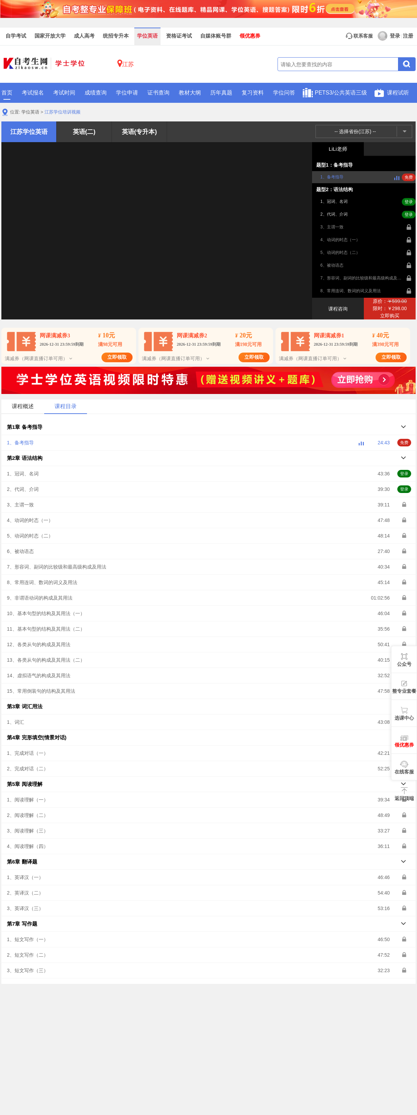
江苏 (125, 63)
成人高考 (84, 36)
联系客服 (359, 35)
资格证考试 (179, 36)
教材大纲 (190, 93)
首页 (6, 95)
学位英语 (147, 36)
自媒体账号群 (215, 36)
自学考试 (16, 36)
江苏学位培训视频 (62, 112)
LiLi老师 (338, 149)
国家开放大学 (50, 36)
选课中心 (404, 718)
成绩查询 (96, 93)
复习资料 (253, 93)
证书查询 (158, 93)
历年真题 (221, 93)
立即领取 (117, 357)
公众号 (404, 664)
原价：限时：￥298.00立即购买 (390, 308)
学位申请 (127, 93)
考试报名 (33, 93)
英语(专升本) (139, 131)
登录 (389, 36)
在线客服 (404, 771)
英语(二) (84, 131)
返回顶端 (404, 798)
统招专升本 (116, 36)
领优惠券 (250, 36)
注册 (408, 36)
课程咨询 (338, 309)
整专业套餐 (404, 691)
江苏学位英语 (29, 131)
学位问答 (284, 93)
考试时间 (64, 93)
